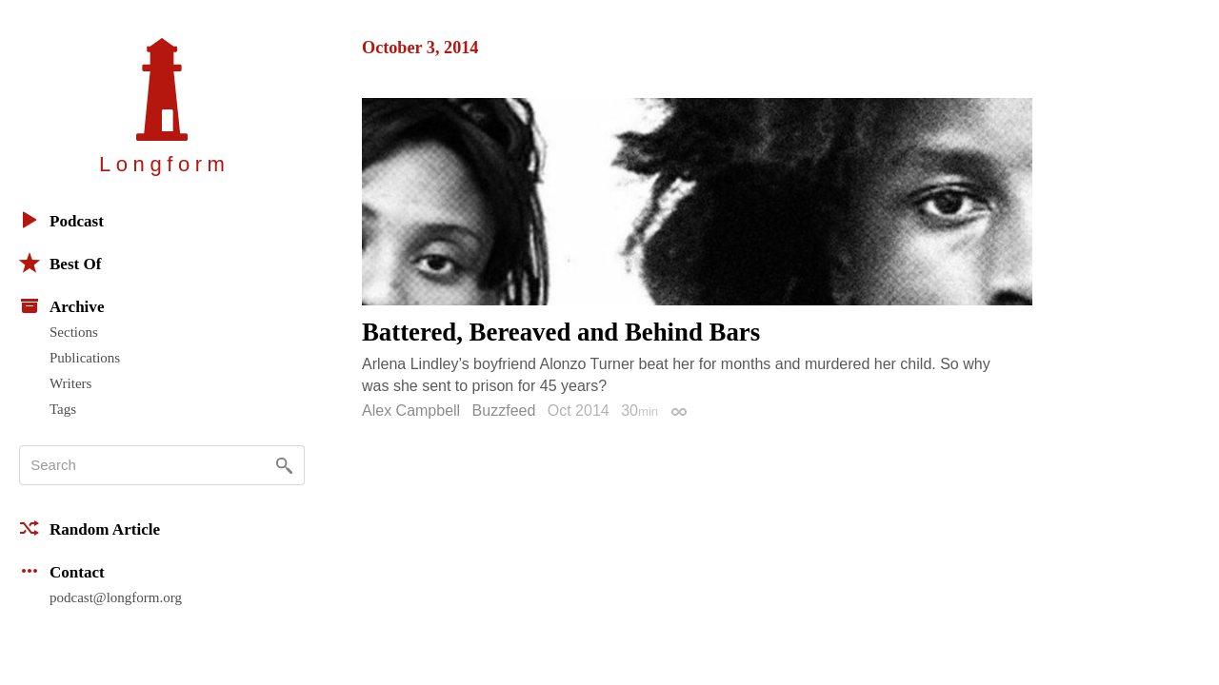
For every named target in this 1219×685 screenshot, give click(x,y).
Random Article (89, 528)
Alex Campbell (411, 410)
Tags (63, 409)
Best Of (60, 262)
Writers (70, 383)
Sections (74, 332)
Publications (85, 357)
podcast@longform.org (116, 597)
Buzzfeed (504, 410)
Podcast (61, 219)
